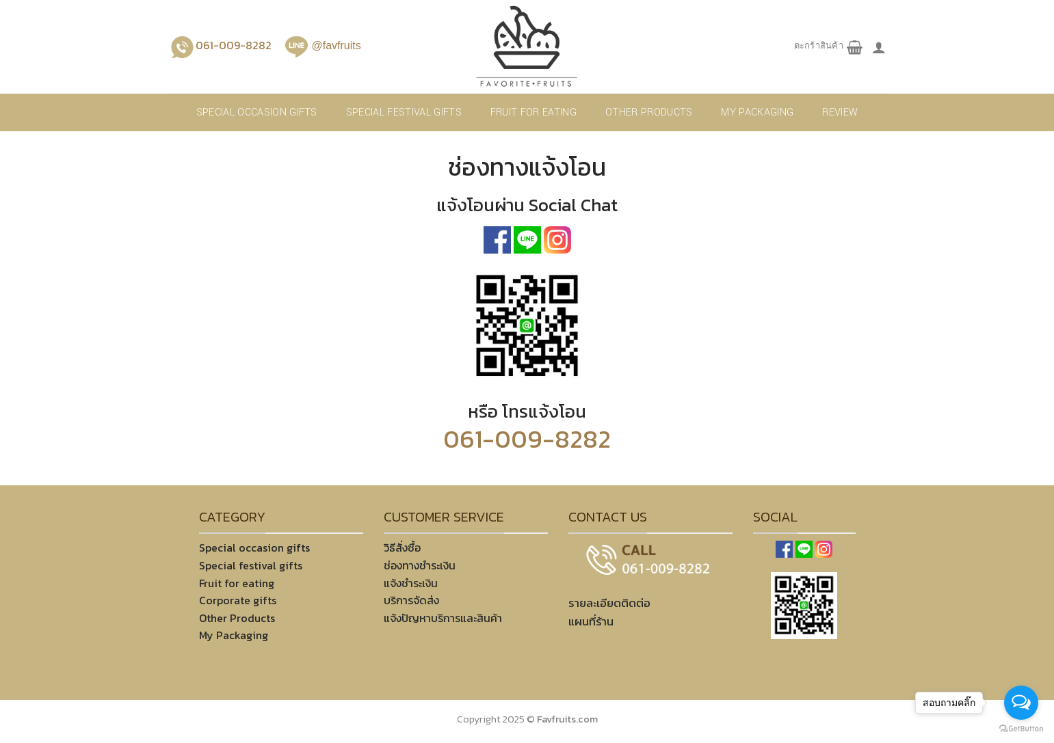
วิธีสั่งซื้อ (402, 547)
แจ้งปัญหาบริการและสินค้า (443, 618)
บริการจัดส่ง (411, 600)
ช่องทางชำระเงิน (420, 565)
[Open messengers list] (1021, 703)
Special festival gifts (404, 112)
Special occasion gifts (256, 112)
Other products (648, 112)
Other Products (237, 618)
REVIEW (840, 112)
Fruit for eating (533, 112)
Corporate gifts (237, 600)
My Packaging (757, 112)
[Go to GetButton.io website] (1021, 729)
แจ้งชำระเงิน (411, 583)
